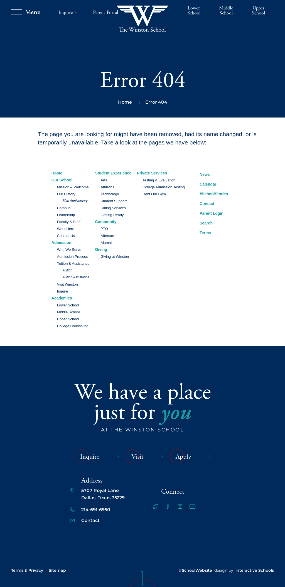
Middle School (226, 11)
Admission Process (72, 256)
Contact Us (66, 236)
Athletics (107, 187)
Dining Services (113, 208)
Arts (103, 180)
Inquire (62, 291)
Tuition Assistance (76, 277)
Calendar (203, 183)
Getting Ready (112, 215)
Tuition (67, 270)
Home (125, 102)
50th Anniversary (75, 201)
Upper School (258, 11)
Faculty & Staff (68, 222)
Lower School (193, 11)
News (200, 174)
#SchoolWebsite (195, 570)
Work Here (65, 229)
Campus (63, 208)
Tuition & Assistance (73, 263)
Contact (202, 203)
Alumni (106, 243)
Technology (109, 194)
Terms (201, 232)
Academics (61, 298)
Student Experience (113, 173)
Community (105, 221)
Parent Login (207, 212)
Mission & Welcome (73, 187)
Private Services (152, 173)
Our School (61, 180)
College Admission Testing (163, 187)
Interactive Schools (254, 570)
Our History (66, 194)
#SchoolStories (209, 194)
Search (202, 222)
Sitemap (57, 570)
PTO (104, 229)
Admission (61, 242)
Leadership (66, 215)
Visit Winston (67, 284)
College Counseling (73, 326)
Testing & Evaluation (158, 180)
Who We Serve (69, 250)
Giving (101, 249)
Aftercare (107, 236)
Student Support (113, 201)
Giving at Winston (114, 256)
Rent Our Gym (154, 194)
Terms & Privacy (27, 570)
